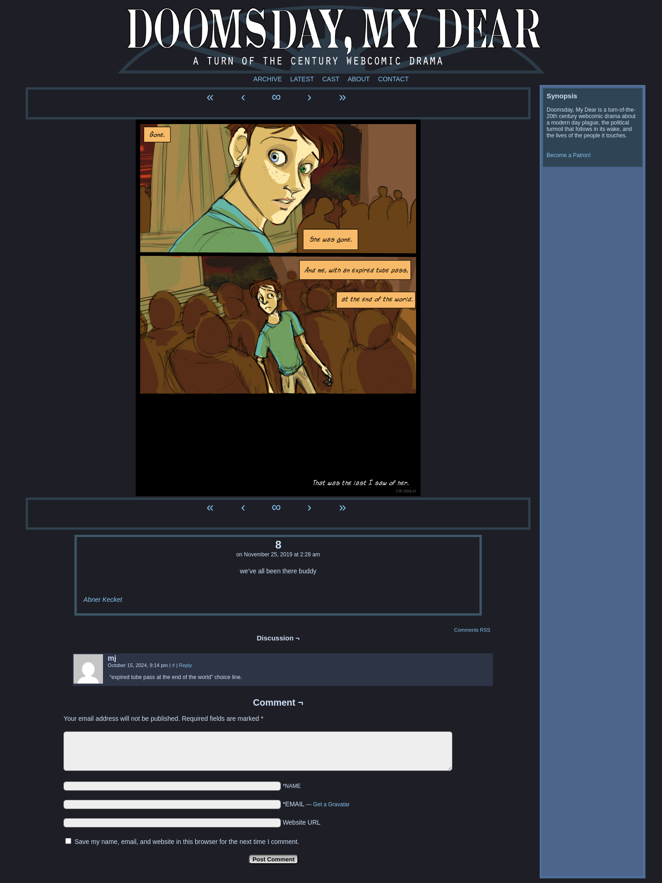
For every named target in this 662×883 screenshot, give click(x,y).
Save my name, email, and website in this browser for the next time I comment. (186, 841)
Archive (267, 79)
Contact (393, 79)
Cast (330, 79)
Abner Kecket (103, 599)
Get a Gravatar (331, 804)
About (359, 79)
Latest (302, 79)
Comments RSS (472, 630)
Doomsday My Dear (331, 39)
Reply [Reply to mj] (185, 665)
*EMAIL (316, 804)
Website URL (301, 822)
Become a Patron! (569, 155)
